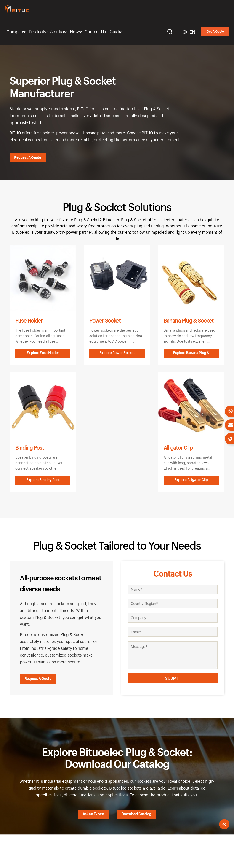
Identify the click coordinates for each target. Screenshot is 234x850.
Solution (58, 32)
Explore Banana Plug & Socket (191, 354)
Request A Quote (27, 157)
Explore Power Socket (117, 352)
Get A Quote (215, 31)
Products (37, 32)
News (75, 32)
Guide (115, 32)
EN (192, 32)
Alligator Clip (178, 447)
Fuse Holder (29, 320)
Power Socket (105, 320)
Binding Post (29, 447)
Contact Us (95, 32)
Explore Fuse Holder (43, 352)
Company (15, 32)
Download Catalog (137, 813)
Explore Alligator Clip (191, 479)
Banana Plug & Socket (188, 320)
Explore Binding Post (43, 479)
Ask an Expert (94, 813)
